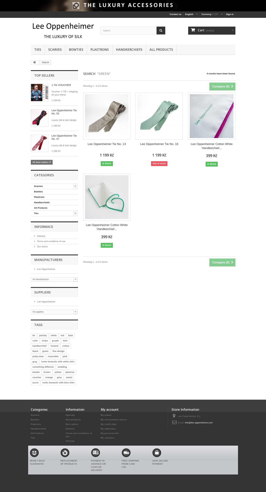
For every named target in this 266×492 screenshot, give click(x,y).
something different (43, 367)
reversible (53, 356)
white (54, 335)
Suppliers (42, 292)
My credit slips (108, 424)
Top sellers (44, 75)
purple (55, 340)
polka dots (38, 356)
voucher (37, 377)
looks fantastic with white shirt (57, 361)
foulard (54, 346)
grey (59, 377)
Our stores (42, 246)
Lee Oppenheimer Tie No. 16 (159, 144)
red (62, 335)
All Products (161, 49)
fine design (58, 351)
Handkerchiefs (129, 49)
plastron (69, 372)
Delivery (41, 236)
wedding (62, 367)
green (45, 351)
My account (110, 409)
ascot (35, 382)
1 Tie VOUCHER (61, 84)
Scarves (55, 49)
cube (35, 340)
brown (47, 372)
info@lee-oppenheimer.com (199, 422)
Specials (70, 415)
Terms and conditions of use (51, 241)
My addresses (108, 428)
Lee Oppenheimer (46, 269)
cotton (65, 346)
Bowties (76, 49)
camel (69, 377)
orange (49, 377)
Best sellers (72, 424)
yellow (58, 372)
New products (73, 419)
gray (35, 361)
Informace (43, 227)
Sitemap (70, 441)
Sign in (229, 14)
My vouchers (108, 438)
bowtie (36, 372)
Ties (37, 49)
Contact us (175, 14)
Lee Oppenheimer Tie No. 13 (107, 144)
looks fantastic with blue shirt (58, 382)
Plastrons (99, 49)
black (35, 351)
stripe (45, 340)
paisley (43, 335)
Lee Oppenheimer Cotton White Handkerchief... (212, 146)
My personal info (110, 433)
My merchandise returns (114, 419)
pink (65, 356)
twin (65, 340)
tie (34, 335)
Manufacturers (48, 260)
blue (70, 335)
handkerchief (40, 346)
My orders (106, 415)
